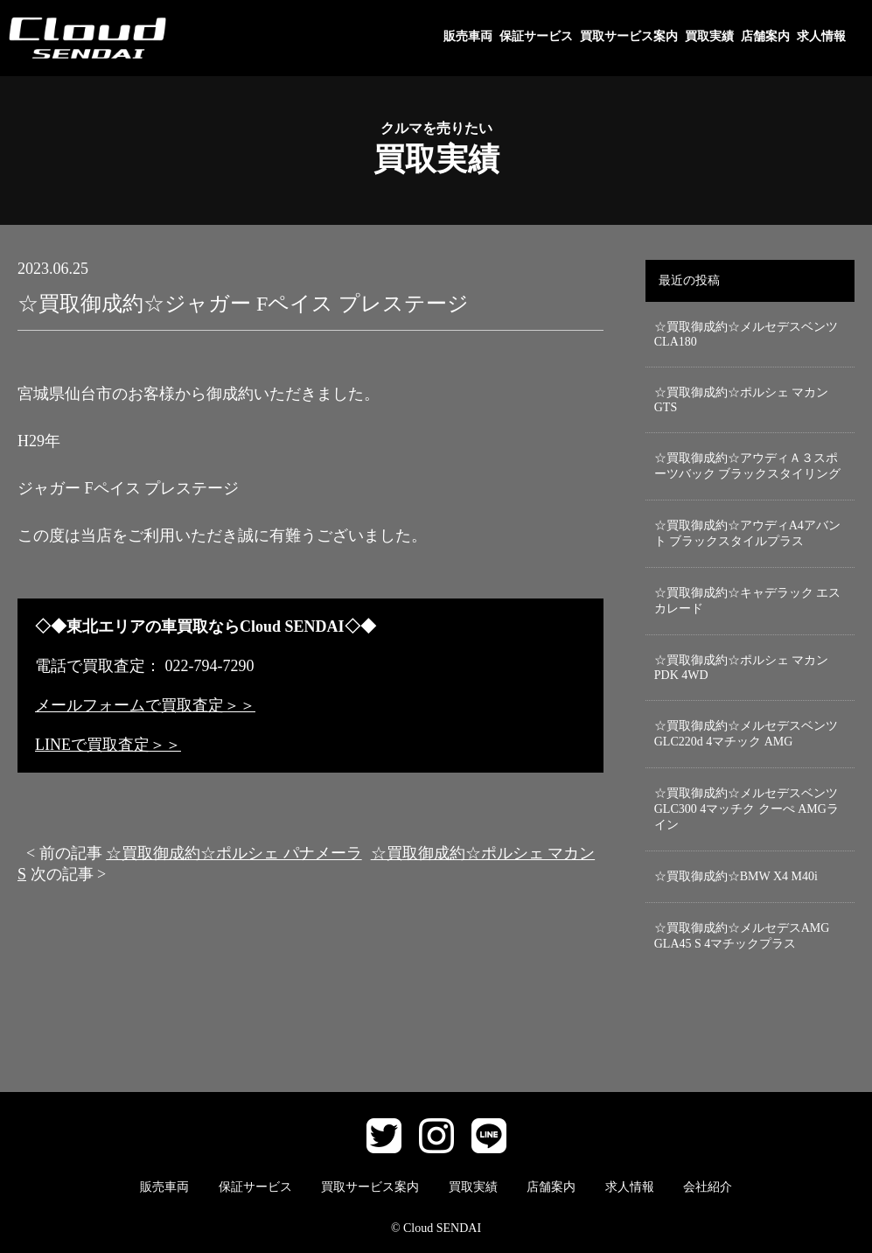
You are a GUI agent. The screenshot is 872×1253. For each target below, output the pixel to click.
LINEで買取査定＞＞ (108, 744)
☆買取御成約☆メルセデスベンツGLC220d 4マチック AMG (746, 733)
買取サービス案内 (629, 36)
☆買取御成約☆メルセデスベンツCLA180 (746, 334)
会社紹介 (707, 1187)
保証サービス (536, 36)
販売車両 (467, 36)
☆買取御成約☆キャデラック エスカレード (747, 600)
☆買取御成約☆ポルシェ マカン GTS (741, 400)
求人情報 (821, 36)
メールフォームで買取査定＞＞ (145, 705)
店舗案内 (765, 36)
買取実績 (709, 36)
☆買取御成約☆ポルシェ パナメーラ (234, 853)
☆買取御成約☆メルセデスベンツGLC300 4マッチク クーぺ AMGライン (746, 809)
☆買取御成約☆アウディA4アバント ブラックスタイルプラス (747, 533)
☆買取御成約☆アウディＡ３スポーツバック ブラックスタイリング (747, 466)
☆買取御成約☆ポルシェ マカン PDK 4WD (741, 668)
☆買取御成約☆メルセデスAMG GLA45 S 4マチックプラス (742, 935)
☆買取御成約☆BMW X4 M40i (736, 876)
